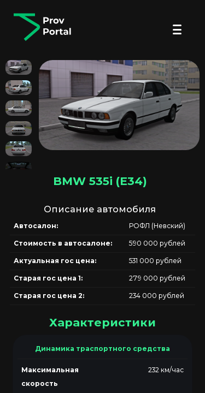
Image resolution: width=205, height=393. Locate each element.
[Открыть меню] (177, 29)
